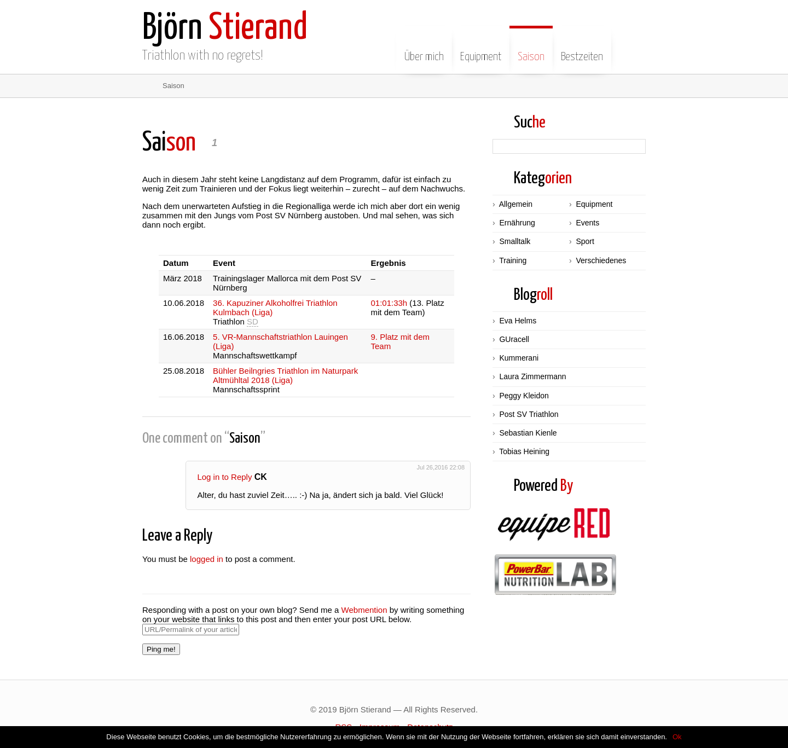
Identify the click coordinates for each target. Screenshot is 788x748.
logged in (206, 559)
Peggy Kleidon (523, 395)
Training (512, 260)
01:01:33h (388, 303)
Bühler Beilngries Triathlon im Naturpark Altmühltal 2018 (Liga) (285, 375)
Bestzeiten (582, 48)
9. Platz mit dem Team (400, 341)
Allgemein (515, 204)
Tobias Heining (524, 451)
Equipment (480, 48)
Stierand (225, 29)
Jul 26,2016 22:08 (441, 467)
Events (587, 222)
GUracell (514, 339)
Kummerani (518, 357)
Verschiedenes (601, 260)
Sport (585, 241)
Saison (531, 48)
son (169, 143)
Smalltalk (514, 241)
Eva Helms (517, 320)
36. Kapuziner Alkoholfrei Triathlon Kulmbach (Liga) (275, 307)
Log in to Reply (227, 477)
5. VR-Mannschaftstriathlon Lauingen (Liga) (280, 341)
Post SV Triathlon (528, 414)
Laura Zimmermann (532, 376)
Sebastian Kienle (528, 432)
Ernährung (517, 222)
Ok (677, 737)
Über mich (424, 48)
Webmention (364, 609)
